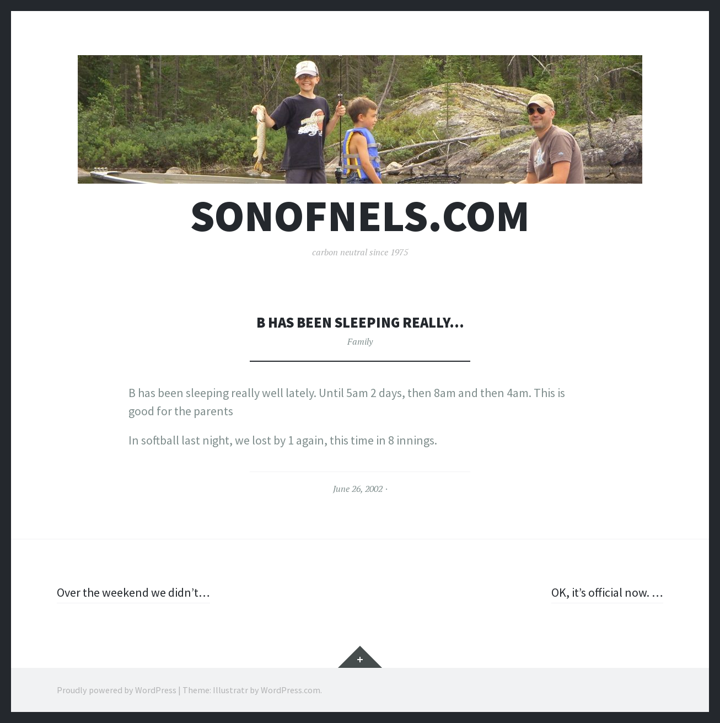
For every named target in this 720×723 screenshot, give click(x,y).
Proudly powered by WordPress (116, 689)
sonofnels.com (360, 216)
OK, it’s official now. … (607, 592)
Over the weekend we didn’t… (133, 592)
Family (360, 341)
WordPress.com (290, 689)
